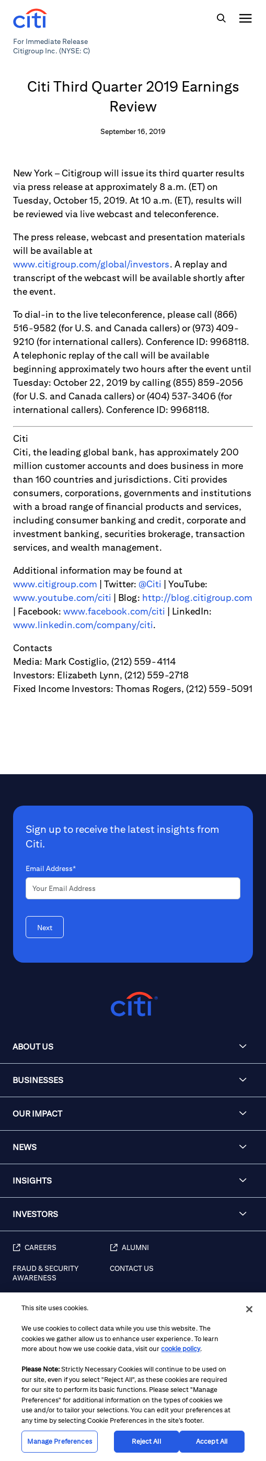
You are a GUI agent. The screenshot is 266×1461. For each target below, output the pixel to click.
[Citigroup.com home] (133, 1004)
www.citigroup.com (55, 583)
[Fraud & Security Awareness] (61, 1279)
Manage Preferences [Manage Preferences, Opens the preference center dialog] (59, 1441)
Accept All (211, 1441)
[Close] (249, 1309)
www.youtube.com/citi (62, 597)
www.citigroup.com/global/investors (91, 264)
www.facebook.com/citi (114, 611)
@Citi (149, 583)
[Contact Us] (183, 1279)
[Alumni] (183, 1253)
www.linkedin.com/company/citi (83, 624)
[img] (221, 18)
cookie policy (180, 1349)
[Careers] (61, 1253)
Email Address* (51, 868)
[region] (133, 1376)
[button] (133, 1047)
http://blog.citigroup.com (197, 597)
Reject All (146, 1441)
